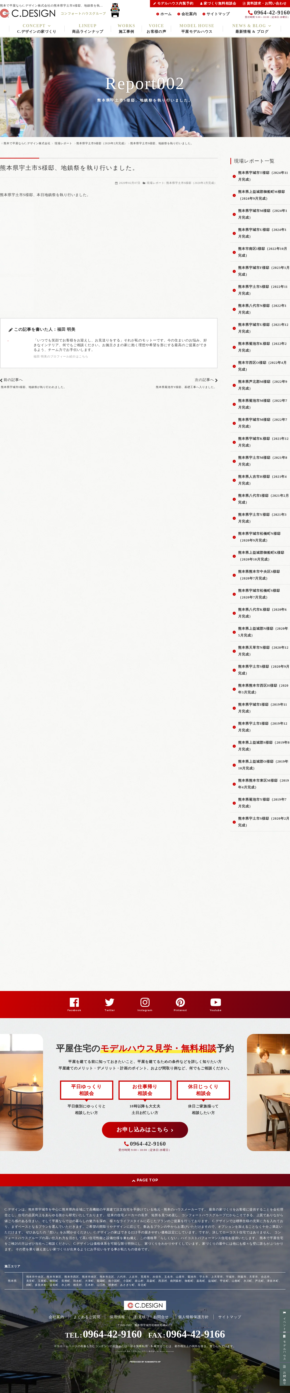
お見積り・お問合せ (151, 1317)
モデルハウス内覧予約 (173, 3)
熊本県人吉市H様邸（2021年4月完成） (262, 480)
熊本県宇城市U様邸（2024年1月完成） (262, 233)
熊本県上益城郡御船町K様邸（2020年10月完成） (261, 556)
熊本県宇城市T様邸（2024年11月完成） (263, 176)
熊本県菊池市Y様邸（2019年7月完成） (262, 803)
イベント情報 (284, 1320)
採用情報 (117, 1317)
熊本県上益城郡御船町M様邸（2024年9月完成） (261, 195)
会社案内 (189, 14)
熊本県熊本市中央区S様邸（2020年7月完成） (259, 575)
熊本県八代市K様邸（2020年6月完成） (262, 613)
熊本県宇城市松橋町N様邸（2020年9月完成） (259, 537)
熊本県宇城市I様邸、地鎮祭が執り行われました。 (34, 387)
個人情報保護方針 (193, 1317)
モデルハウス (284, 1347)
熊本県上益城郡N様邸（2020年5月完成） (263, 632)
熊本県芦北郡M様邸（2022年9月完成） (262, 385)
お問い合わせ (284, 1374)
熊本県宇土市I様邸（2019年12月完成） (262, 727)
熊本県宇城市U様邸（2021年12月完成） (263, 328)
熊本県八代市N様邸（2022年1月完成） (262, 309)
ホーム (166, 14)
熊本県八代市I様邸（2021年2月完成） (263, 499)
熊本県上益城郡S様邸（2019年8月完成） (264, 746)
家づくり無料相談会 (218, 3)
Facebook (74, 1010)
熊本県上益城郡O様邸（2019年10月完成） (263, 765)
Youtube (216, 1010)
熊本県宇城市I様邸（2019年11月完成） (262, 708)
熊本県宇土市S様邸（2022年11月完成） (263, 290)
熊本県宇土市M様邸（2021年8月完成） (262, 461)
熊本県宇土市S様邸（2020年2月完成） (191, 182)
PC (56, 1368)
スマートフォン (41, 1368)
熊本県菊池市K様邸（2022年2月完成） (262, 347)
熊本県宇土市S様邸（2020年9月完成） (264, 670)
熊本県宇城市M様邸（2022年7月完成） (262, 423)
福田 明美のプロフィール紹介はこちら (61, 356)
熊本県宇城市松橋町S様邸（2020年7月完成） (259, 594)
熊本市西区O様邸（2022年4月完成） (262, 366)
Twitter (109, 1010)
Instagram (145, 1010)
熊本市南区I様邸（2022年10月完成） (262, 252)
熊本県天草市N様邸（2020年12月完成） (263, 651)
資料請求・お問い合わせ (265, 3)
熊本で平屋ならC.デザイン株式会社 (141, 1351)
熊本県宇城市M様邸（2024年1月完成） (262, 214)
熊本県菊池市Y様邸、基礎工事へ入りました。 (186, 387)
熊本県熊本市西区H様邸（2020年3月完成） (263, 689)
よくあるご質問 (86, 1317)
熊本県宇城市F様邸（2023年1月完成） (264, 271)
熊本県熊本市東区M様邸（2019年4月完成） (263, 784)
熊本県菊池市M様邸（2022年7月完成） (262, 404)
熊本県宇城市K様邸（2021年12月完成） (263, 442)
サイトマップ (218, 14)
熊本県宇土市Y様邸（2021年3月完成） (262, 518)
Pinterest (180, 1010)
